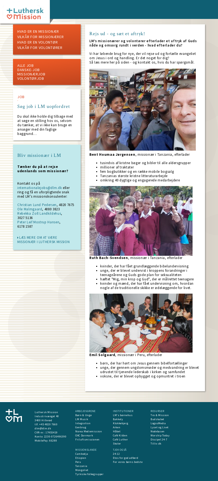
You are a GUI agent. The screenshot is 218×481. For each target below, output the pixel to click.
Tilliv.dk (156, 443)
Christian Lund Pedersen (37, 205)
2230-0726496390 (55, 436)
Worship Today (160, 435)
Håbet (117, 431)
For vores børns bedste (127, 462)
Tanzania (81, 466)
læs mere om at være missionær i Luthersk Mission (43, 239)
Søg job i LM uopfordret (43, 106)
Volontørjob (30, 78)
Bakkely (118, 419)
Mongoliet (82, 470)
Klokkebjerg (120, 423)
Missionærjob (31, 74)
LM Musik (81, 419)
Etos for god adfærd (125, 458)
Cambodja (81, 454)
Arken (116, 427)
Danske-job (28, 69)
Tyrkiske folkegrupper (89, 474)
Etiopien (80, 458)
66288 (53, 440)
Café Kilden (120, 435)
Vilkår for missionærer (40, 36)
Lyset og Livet (160, 427)
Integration (82, 423)
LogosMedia (158, 423)
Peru (78, 462)
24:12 (116, 454)
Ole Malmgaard (29, 209)
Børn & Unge (83, 415)
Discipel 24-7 (159, 439)
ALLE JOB (25, 65)
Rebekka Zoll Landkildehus (39, 213)
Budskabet (157, 419)
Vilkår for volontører (40, 47)
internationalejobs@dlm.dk (39, 187)
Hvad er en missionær (38, 31)
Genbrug (80, 427)
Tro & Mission (160, 415)
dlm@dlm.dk (43, 428)
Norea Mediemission (88, 431)
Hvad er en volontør (37, 42)
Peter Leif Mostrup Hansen (38, 222)
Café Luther (120, 439)
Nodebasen (158, 431)
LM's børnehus (122, 415)
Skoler (117, 443)
